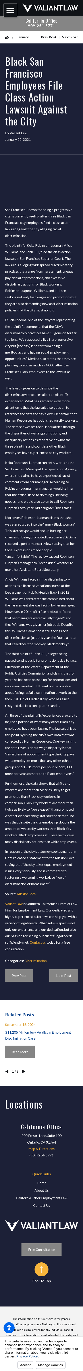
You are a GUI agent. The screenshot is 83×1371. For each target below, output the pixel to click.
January (23, 37)
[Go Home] (8, 37)
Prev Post (19, 976)
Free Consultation (41, 1250)
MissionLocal (27, 894)
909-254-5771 (41, 25)
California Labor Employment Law (41, 1198)
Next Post (63, 976)
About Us (42, 1190)
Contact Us (41, 1205)
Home (41, 1183)
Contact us (38, 942)
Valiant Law (14, 904)
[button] (9, 1327)
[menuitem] (41, 1183)
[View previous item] (7, 1071)
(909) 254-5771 (41, 1155)
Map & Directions (41, 1149)
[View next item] (24, 1071)
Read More (20, 1052)
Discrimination (36, 961)
